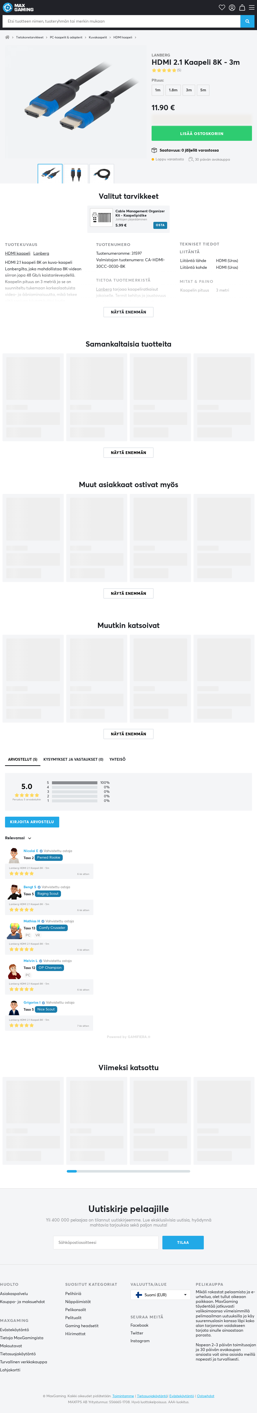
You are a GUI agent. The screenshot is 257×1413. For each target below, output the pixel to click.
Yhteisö (117, 759)
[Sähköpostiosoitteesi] (106, 1242)
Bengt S (30, 887)
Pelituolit (73, 1318)
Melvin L (31, 961)
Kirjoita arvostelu (32, 822)
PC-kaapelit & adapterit (66, 37)
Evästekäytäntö (14, 1330)
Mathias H (32, 921)
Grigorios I (32, 1002)
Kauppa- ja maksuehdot (22, 1302)
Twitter (137, 1333)
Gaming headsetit (82, 1326)
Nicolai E (31, 851)
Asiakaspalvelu (14, 1294)
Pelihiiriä (73, 1294)
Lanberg (161, 55)
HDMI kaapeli (122, 37)
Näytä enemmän (128, 453)
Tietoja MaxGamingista (21, 1338)
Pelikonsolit (75, 1310)
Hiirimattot (75, 1334)
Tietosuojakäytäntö (18, 1354)
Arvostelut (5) (22, 759)
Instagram (140, 1341)
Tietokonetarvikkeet (29, 37)
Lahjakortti (10, 1370)
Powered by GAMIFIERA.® (128, 1037)
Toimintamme (123, 1396)
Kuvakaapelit (98, 37)
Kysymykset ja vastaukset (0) (73, 759)
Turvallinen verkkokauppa (23, 1362)
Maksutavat (11, 1346)
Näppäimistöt (78, 1302)
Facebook (139, 1325)
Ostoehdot (205, 1396)
